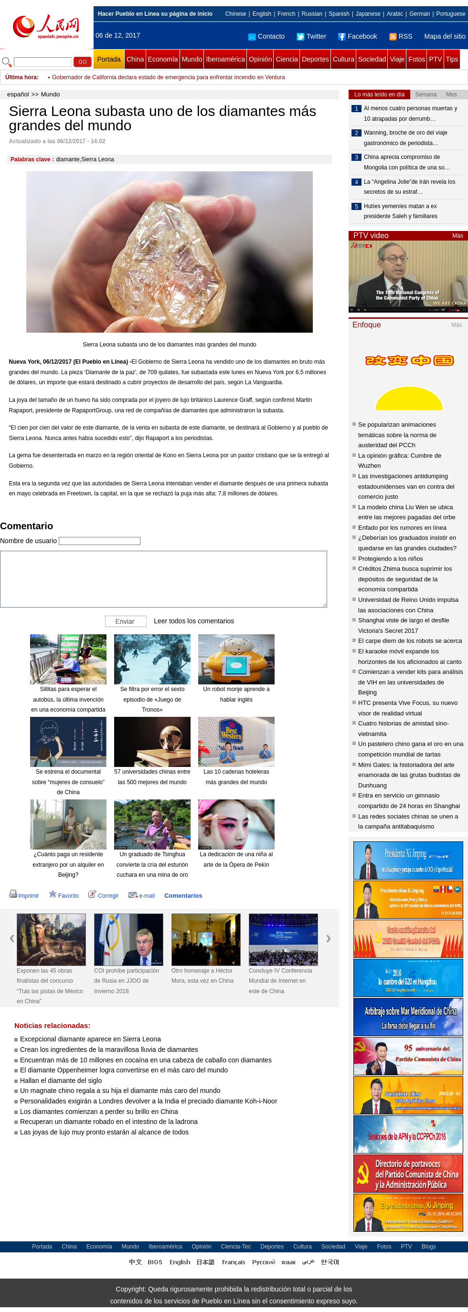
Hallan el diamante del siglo (61, 1080)
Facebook (357, 36)
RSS (401, 36)
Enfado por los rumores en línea (402, 527)
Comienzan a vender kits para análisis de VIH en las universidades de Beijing (410, 682)
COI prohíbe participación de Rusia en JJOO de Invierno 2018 (126, 981)
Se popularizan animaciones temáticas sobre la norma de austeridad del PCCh (397, 435)
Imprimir (24, 895)
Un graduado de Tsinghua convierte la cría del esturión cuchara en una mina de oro (152, 864)
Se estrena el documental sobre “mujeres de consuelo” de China (68, 782)
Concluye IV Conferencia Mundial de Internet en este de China (280, 981)
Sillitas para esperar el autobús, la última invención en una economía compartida (68, 699)
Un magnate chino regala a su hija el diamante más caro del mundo (120, 1090)
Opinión (260, 59)
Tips (452, 59)
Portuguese (451, 13)
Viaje (397, 59)
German (419, 13)
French (286, 13)
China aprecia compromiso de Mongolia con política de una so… (407, 162)
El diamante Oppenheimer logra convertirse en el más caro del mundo (124, 1070)
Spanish (339, 13)
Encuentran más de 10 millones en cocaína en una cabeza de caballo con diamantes (146, 1060)
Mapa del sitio (445, 36)
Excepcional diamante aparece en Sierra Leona (90, 1039)
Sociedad (372, 59)
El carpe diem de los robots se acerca (410, 640)
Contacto (266, 36)
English (262, 13)
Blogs (429, 1246)
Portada (108, 59)
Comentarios (183, 895)
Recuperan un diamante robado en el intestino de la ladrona (109, 1121)
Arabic (395, 13)
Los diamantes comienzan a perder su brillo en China (99, 1111)
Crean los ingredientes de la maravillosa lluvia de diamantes (109, 1049)
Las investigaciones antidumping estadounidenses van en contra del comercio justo (406, 486)
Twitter (311, 36)
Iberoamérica (225, 59)
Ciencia (287, 59)
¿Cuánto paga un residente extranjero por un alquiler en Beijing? (68, 864)
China (135, 59)
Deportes (315, 59)
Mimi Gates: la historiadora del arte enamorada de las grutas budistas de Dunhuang (409, 775)
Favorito (64, 895)
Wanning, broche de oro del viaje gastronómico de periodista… (405, 138)
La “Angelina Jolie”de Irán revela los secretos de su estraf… (409, 187)
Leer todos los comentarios (194, 621)
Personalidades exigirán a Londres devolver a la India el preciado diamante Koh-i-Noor (148, 1101)
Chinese (235, 13)
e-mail (141, 895)
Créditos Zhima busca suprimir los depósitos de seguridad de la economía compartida (405, 579)
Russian (312, 13)
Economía (163, 59)
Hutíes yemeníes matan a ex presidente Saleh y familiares (400, 211)
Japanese (368, 13)
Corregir (103, 895)
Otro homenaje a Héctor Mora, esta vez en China (202, 976)
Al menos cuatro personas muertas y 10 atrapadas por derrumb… (410, 113)
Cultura (343, 59)
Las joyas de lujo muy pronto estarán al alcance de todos (104, 1132)
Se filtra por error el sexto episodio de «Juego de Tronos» (152, 699)
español (18, 94)
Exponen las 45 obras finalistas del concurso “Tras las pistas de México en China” (50, 986)
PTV (435, 59)
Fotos (416, 59)
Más (457, 235)
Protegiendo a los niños (390, 558)
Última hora (21, 77)
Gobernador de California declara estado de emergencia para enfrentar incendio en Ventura (168, 77)
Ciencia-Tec (236, 1246)
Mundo (192, 59)
